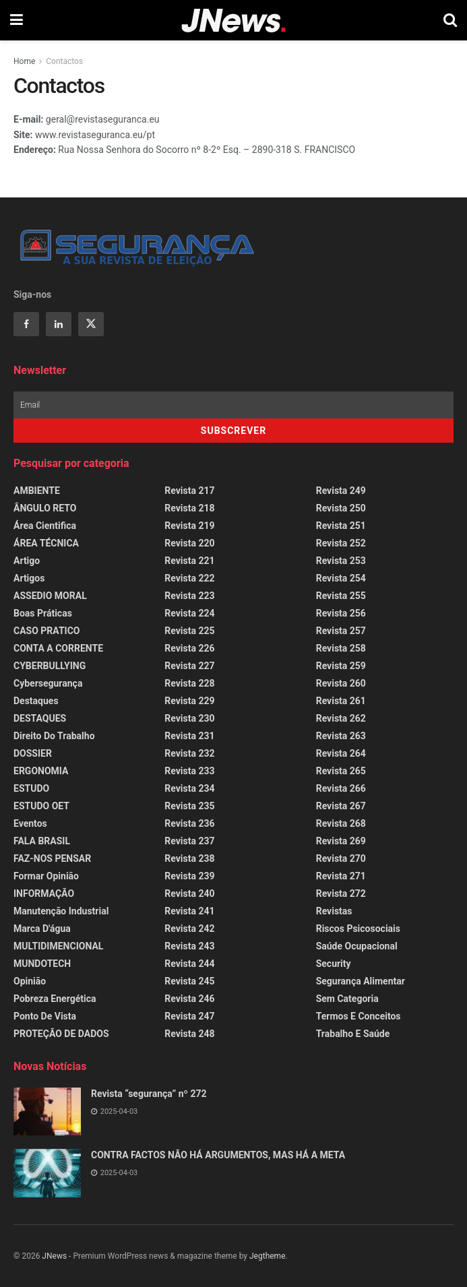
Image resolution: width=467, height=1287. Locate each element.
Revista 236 (189, 823)
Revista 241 (189, 911)
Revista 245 (189, 981)
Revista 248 (189, 1033)
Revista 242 (189, 928)
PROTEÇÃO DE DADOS (61, 1033)
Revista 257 (341, 630)
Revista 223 (189, 595)
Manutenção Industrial (60, 911)
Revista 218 (189, 508)
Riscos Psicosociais (358, 928)
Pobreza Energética (54, 998)
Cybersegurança (47, 683)
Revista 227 (189, 665)
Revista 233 (189, 770)
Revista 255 (341, 595)
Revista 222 (189, 578)
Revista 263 (341, 735)
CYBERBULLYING (49, 665)
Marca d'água (42, 928)
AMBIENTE (36, 490)
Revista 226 (189, 648)
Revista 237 (189, 841)
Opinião (29, 981)
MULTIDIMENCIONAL (58, 946)
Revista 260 (341, 683)
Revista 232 (189, 753)
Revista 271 (341, 876)
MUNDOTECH (42, 963)
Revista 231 (189, 735)
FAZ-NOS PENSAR (52, 858)
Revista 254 (341, 578)
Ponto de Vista (44, 1016)
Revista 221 (189, 560)
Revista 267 (341, 806)
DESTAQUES (39, 718)
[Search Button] (450, 20)
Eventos (30, 823)
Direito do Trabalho (54, 735)
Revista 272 (341, 893)
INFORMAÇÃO (43, 893)
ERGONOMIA (40, 770)
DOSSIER (32, 753)
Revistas (334, 911)
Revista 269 (341, 841)
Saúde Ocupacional (357, 946)
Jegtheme (267, 1256)
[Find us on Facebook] (26, 324)
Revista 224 (189, 613)
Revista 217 (189, 490)
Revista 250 (341, 508)
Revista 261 (341, 700)
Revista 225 (189, 630)
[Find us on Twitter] (91, 324)
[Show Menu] (16, 20)
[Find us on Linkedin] (58, 324)
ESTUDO (31, 788)
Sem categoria (347, 998)
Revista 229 (189, 700)
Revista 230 (189, 718)
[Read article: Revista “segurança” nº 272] (47, 1112)
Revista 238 (189, 858)
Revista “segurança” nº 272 (149, 1093)
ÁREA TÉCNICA (46, 543)
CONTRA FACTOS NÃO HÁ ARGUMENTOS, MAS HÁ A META (218, 1155)
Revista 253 (341, 560)
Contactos (64, 61)
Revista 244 (189, 963)
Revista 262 (341, 718)
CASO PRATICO (46, 630)
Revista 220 (189, 543)
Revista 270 (341, 858)
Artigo (26, 560)
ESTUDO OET (41, 806)
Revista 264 (341, 753)
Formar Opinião (46, 876)
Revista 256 (341, 613)
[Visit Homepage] (233, 20)
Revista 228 (189, 683)
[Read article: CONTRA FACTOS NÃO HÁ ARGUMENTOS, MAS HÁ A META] (47, 1173)
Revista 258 (341, 648)
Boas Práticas (42, 613)
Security (333, 963)
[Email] (233, 404)
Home (24, 61)
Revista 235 (189, 806)
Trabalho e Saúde (353, 1033)
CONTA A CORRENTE (58, 648)
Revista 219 (189, 525)
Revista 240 (189, 893)
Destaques (36, 700)
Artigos (28, 578)
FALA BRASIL (41, 841)
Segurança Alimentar (360, 981)
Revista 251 (341, 525)
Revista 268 (341, 823)
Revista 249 (341, 490)
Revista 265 (341, 770)
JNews (54, 1256)
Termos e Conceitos (358, 1016)
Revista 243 (189, 946)
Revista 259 (341, 665)
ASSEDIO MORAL (50, 595)
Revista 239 (189, 876)
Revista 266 (341, 788)
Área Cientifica (44, 525)
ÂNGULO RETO (44, 508)
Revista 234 (189, 788)
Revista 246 (189, 998)
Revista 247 (189, 1016)
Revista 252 (341, 543)
